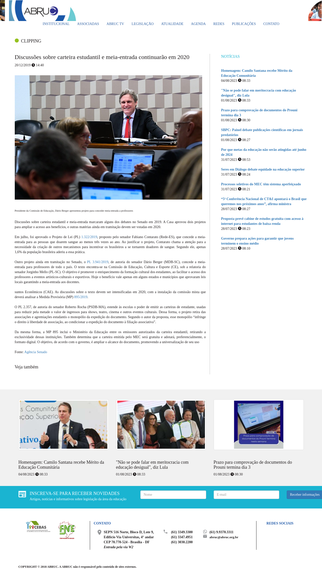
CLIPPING (31, 41)
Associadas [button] (88, 24)
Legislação (143, 24)
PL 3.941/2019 (97, 262)
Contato (271, 24)
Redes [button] (218, 24)
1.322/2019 (89, 237)
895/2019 (80, 297)
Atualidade (172, 24)
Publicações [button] (244, 24)
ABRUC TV (115, 24)
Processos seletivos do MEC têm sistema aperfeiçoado (261, 184)
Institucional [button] (56, 24)
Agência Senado (35, 352)
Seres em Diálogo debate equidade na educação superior (263, 169)
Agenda (198, 24)
